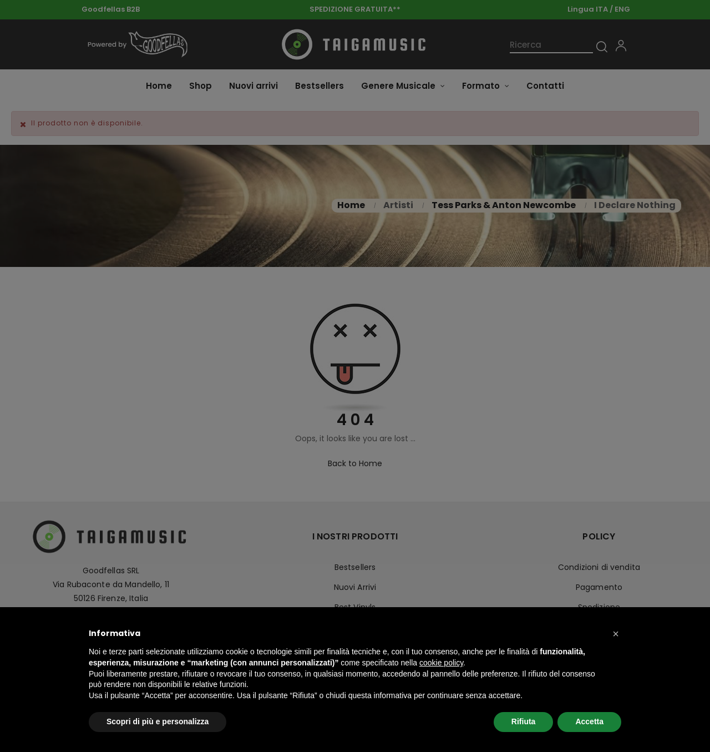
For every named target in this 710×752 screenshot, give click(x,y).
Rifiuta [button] (523, 721)
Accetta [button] (589, 721)
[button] (616, 634)
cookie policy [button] (441, 662)
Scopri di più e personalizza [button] (157, 721)
